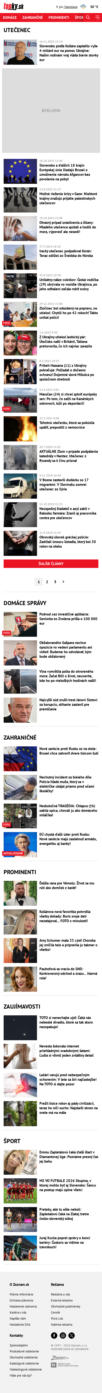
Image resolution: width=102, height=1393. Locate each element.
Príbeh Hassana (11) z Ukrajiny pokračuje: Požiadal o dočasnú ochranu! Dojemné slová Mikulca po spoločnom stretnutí (66, 372)
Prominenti (59, 17)
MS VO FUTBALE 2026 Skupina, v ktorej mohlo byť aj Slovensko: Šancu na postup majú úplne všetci (67, 1185)
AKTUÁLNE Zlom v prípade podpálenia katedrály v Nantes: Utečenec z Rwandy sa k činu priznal (68, 456)
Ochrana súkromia (21, 1300)
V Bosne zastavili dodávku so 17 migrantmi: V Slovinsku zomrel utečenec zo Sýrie (63, 484)
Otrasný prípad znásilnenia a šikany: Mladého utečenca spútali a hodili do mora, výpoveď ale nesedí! (67, 227)
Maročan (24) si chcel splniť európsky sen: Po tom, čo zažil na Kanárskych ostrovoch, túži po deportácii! (68, 399)
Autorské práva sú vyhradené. (70, 1349)
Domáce (10, 17)
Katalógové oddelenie (24, 1363)
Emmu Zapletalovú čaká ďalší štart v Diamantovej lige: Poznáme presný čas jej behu (68, 1157)
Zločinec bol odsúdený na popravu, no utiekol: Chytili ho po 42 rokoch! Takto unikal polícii (68, 313)
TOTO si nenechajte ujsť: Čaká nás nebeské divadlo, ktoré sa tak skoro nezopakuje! (66, 1022)
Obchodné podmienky (65, 1306)
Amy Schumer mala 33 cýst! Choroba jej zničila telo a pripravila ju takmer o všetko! (68, 945)
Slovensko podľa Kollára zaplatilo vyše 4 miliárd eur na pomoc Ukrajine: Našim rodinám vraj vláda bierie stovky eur (68, 53)
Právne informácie (21, 1294)
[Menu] (97, 17)
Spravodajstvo (19, 1345)
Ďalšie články (51, 563)
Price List (57, 1318)
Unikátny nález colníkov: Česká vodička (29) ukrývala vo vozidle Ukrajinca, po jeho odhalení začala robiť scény (68, 284)
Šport (80, 17)
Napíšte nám (18, 1318)
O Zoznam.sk (19, 1284)
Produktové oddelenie (24, 1351)
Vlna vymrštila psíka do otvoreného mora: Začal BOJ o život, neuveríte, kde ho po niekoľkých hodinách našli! (67, 676)
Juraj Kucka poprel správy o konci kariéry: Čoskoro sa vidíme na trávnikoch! (64, 1242)
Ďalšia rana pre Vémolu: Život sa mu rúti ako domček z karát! (66, 885)
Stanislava (70, 7)
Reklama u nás (60, 1294)
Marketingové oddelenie (26, 1369)
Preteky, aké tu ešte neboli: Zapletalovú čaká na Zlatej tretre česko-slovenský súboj (64, 1214)
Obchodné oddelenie (24, 1357)
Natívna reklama (61, 1324)
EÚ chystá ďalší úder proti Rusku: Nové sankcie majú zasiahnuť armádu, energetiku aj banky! (68, 839)
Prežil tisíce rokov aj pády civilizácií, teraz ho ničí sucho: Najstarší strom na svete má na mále (68, 1108)
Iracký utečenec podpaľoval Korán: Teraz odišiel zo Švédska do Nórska (66, 253)
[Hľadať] (88, 17)
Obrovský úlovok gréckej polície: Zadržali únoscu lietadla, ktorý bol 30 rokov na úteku (67, 542)
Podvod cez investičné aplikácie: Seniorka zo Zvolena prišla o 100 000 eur (68, 619)
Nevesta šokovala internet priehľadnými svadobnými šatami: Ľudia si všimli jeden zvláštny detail (66, 1051)
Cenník (55, 1312)
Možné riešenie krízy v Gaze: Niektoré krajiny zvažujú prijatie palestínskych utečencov (68, 198)
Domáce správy (25, 603)
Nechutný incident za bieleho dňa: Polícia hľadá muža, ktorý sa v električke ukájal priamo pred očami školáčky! (66, 784)
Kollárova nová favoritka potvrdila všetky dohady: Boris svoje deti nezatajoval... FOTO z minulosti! (64, 916)
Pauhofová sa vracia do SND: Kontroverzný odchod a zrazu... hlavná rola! (68, 973)
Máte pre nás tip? (21, 1375)
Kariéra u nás (18, 1312)
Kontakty (16, 1335)
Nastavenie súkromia (23, 1306)
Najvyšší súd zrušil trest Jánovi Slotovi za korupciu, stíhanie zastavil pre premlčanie (68, 704)
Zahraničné (32, 17)
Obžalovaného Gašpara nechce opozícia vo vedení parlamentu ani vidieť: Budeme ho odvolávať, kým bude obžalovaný (65, 649)
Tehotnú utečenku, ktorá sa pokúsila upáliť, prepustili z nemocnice (66, 425)
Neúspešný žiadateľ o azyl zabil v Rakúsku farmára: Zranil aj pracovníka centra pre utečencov (67, 513)
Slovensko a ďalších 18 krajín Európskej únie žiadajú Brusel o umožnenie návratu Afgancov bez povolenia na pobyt (64, 172)
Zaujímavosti (22, 1006)
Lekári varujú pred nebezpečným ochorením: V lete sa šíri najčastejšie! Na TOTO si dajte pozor (67, 1079)
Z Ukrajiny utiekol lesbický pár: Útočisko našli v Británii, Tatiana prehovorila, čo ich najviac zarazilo (65, 341)
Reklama (57, 1284)
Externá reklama (62, 1300)
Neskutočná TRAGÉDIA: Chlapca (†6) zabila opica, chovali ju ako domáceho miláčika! (68, 810)
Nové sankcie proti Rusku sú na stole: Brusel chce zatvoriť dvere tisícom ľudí (68, 751)
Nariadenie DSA (20, 1324)
